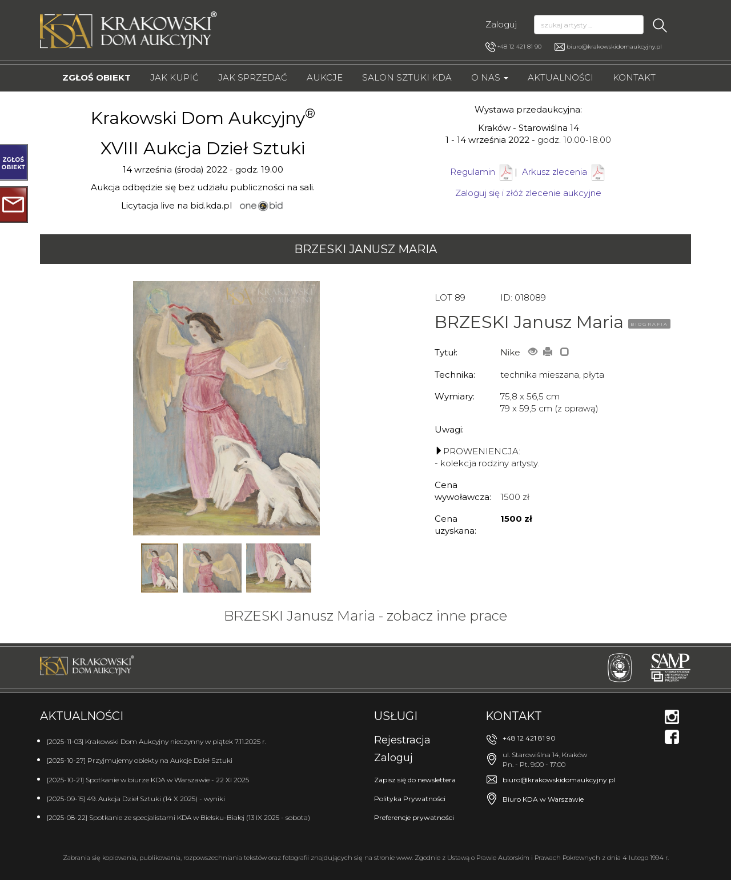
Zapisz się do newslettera (415, 779)
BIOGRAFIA (649, 324)
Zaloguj (501, 24)
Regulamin (472, 171)
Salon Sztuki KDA (407, 77)
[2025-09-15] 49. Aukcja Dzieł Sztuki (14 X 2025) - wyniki (136, 798)
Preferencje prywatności (414, 817)
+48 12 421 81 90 (513, 47)
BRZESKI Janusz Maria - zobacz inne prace (365, 615)
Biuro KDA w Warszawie (543, 799)
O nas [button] (489, 77)
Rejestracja (402, 740)
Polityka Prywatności (409, 798)
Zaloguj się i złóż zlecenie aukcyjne (528, 192)
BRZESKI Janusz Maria (365, 249)
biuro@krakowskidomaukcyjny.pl (614, 46)
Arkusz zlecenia (564, 171)
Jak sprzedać (252, 77)
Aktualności (560, 77)
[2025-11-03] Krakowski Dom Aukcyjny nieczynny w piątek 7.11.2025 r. (156, 741)
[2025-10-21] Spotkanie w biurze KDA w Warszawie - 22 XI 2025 (148, 779)
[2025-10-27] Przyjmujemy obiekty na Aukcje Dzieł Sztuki (139, 760)
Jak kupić (174, 77)
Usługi (395, 716)
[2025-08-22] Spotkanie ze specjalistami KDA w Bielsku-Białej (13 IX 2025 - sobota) (178, 817)
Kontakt (634, 77)
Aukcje (325, 77)
